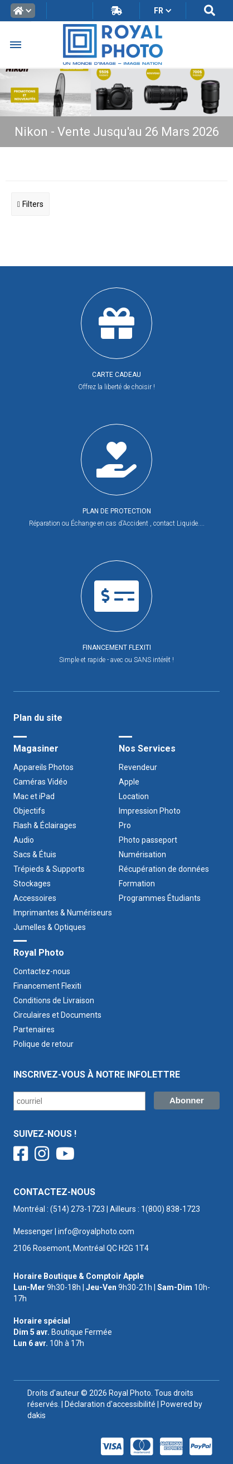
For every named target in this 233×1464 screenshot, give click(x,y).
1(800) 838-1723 (170, 1209)
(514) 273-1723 (77, 1209)
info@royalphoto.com (95, 1231)
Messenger (33, 1231)
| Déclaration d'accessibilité (108, 1404)
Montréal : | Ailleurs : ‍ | (106, 1220)
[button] (23, 10)
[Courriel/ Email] (79, 1101)
